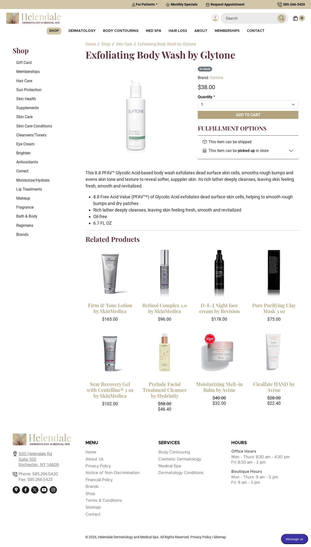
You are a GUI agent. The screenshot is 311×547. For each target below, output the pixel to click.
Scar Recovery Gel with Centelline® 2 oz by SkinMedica (110, 390)
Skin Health (26, 99)
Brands (22, 234)
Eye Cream (25, 144)
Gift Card (24, 62)
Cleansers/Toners (31, 135)
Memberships (227, 31)
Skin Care (24, 117)
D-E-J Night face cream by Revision (219, 308)
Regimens (24, 225)
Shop (54, 31)
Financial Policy (99, 480)
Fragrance (25, 207)
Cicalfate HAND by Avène (274, 387)
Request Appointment (225, 4)
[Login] (215, 18)
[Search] (251, 18)
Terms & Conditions (104, 501)
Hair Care (24, 81)
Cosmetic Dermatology (179, 459)
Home (91, 452)
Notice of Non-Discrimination (112, 473)
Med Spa (153, 31)
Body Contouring (120, 31)
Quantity (206, 97)
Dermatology (82, 31)
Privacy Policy (98, 466)
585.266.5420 (45, 474)
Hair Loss (178, 31)
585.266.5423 (39, 480)
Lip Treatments (29, 189)
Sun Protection (29, 90)
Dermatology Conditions (180, 473)
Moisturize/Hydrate (32, 180)
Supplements (27, 108)
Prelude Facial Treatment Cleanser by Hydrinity (165, 390)
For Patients (143, 4)
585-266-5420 (294, 4)
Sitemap (93, 507)
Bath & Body (26, 216)
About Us (95, 459)
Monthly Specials (182, 4)
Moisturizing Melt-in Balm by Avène (219, 387)
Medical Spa (169, 466)
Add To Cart (248, 115)
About (200, 31)
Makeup (23, 198)
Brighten (23, 153)
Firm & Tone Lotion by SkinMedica (110, 308)
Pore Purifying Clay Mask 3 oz (274, 308)
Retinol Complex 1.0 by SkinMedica (164, 308)
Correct (22, 171)
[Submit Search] (281, 18)
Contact (256, 31)
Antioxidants (27, 162)
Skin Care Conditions (34, 126)
